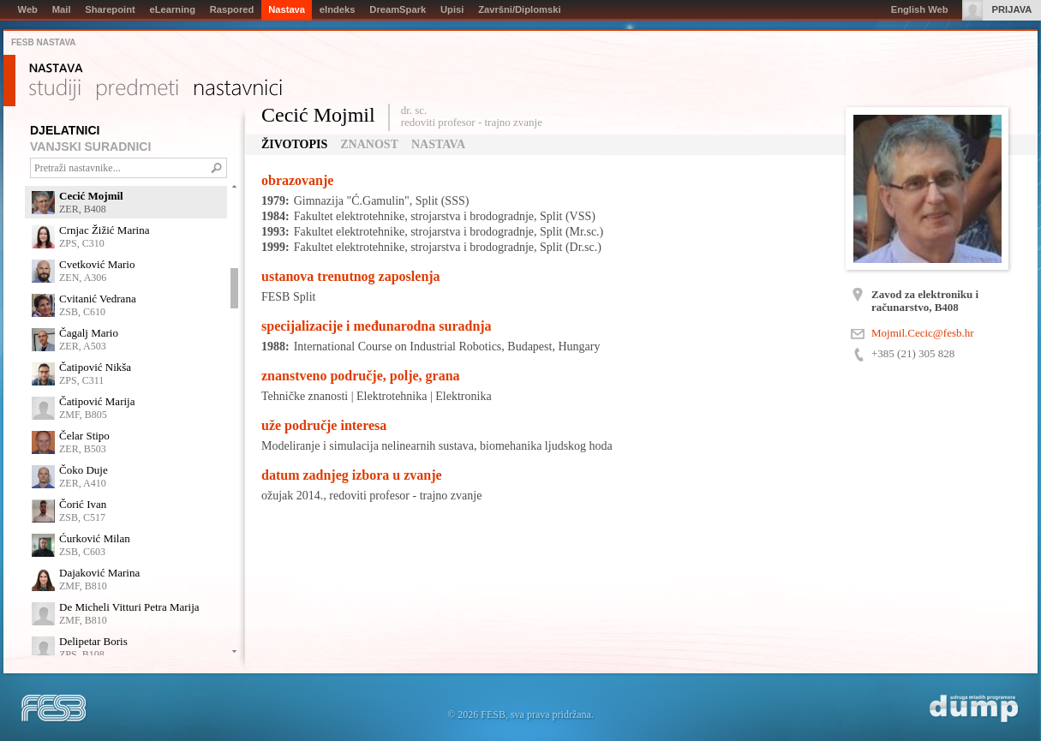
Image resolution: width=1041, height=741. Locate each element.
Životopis (294, 144)
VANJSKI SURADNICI (90, 146)
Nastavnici (238, 90)
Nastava (56, 68)
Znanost (369, 144)
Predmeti (137, 90)
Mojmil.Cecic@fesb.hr (922, 332)
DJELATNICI (64, 130)
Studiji (55, 90)
